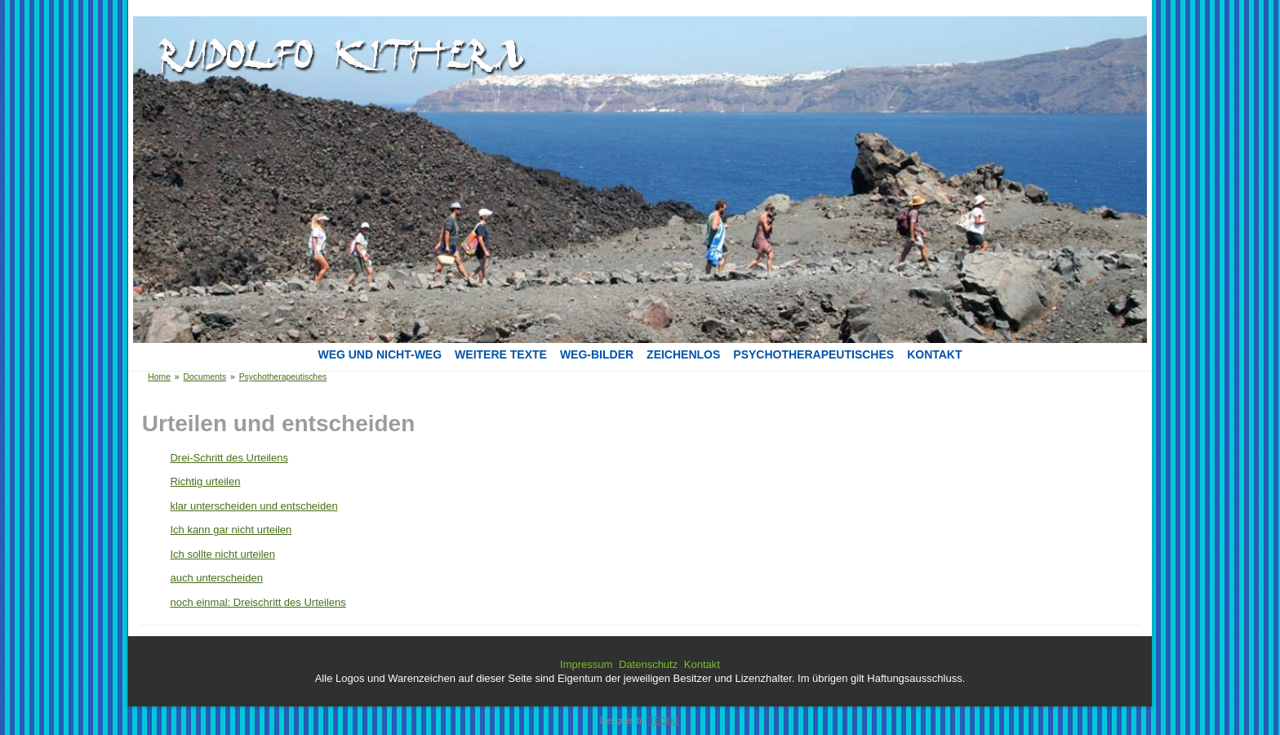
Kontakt (934, 354)
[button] (334, 47)
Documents (205, 376)
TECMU (663, 720)
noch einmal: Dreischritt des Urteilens (257, 602)
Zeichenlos (683, 354)
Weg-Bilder (596, 354)
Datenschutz (648, 664)
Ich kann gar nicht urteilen (230, 529)
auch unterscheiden (216, 578)
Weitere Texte (501, 354)
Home (159, 376)
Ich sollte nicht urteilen (222, 554)
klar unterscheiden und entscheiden (253, 506)
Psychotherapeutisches (813, 354)
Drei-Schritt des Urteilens (229, 458)
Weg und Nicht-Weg (380, 354)
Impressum (586, 664)
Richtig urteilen (205, 481)
